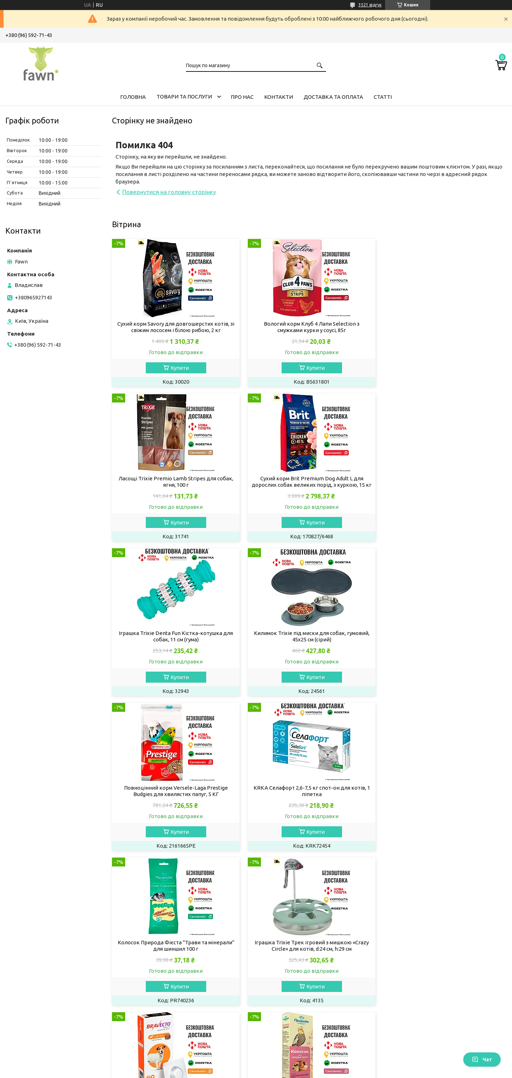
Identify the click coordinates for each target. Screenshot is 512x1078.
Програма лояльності (421, 1024)
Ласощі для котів (33, 947)
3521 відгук (370, 4)
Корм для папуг (286, 976)
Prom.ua (290, 1064)
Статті (383, 97)
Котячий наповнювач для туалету (54, 957)
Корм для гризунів (290, 928)
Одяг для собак (158, 986)
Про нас (242, 97)
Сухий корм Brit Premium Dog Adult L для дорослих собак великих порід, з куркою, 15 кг (174, 484)
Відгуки (404, 1005)
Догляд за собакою (163, 957)
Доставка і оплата (417, 986)
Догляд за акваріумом (295, 1015)
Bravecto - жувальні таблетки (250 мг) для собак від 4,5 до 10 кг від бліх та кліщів (309, 797)
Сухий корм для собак (166, 928)
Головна (133, 97)
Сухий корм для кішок (39, 928)
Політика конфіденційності (291, 1071)
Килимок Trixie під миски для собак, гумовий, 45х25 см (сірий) (443, 481)
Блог (400, 1015)
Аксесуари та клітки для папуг (305, 995)
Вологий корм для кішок (42, 938)
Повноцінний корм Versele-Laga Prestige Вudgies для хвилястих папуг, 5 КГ (175, 642)
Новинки (405, 957)
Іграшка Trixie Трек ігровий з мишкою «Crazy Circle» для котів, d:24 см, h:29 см (175, 797)
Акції (400, 947)
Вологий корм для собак (170, 938)
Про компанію (412, 967)
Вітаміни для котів (34, 967)
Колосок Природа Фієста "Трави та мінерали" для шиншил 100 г (443, 642)
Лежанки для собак (164, 1024)
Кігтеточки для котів (38, 1024)
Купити (179, 368)
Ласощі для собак (161, 947)
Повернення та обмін (421, 995)
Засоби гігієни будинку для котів (53, 995)
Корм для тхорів (288, 938)
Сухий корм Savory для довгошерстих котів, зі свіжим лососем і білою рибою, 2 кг (175, 327)
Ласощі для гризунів (293, 947)
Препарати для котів (37, 976)
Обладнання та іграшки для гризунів (314, 967)
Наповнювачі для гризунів (301, 957)
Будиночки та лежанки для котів (53, 1034)
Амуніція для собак (163, 1015)
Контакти (278, 97)
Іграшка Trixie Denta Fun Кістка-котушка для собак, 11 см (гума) (309, 481)
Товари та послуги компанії (429, 938)
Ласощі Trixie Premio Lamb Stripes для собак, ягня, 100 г (443, 327)
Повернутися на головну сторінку (169, 191)
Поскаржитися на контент (233, 1071)
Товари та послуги (184, 97)
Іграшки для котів (34, 1015)
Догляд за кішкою (34, 986)
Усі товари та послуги (473, 867)
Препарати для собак (166, 967)
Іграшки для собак (162, 1005)
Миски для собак (160, 995)
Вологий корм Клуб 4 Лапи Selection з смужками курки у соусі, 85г (309, 327)
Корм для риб (284, 1005)
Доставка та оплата (333, 97)
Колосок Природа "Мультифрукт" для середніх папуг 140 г (443, 797)
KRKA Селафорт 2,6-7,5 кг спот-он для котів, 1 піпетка (309, 642)
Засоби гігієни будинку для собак (181, 976)
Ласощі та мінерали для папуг (305, 986)
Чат (482, 1059)
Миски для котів (32, 1005)
